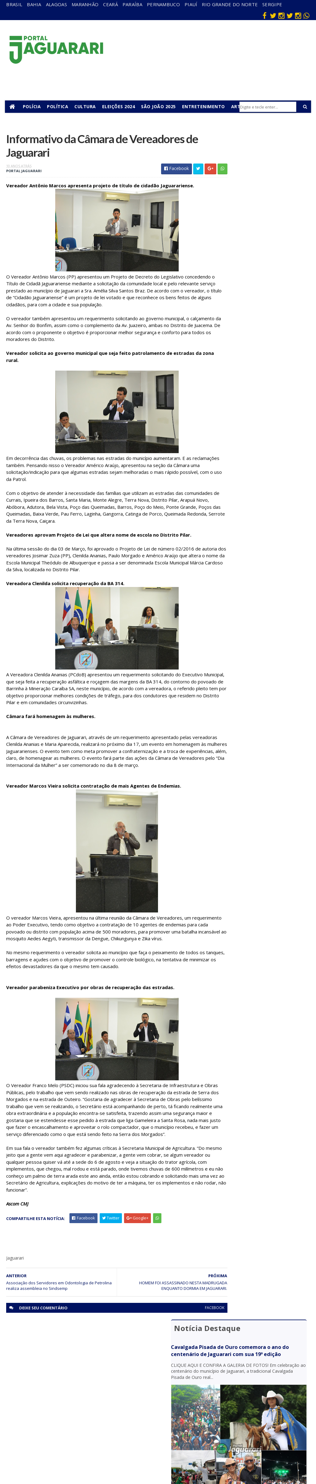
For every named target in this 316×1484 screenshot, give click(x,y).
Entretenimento (204, 106)
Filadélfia (77, 1378)
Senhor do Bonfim (79, 1443)
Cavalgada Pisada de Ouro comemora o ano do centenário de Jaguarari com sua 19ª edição (261, 165)
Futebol (168, 1410)
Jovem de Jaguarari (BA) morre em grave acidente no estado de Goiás (257, 322)
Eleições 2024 (119, 106)
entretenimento (175, 1381)
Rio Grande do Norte (230, 4)
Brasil (14, 4)
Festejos (169, 1401)
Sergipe (272, 4)
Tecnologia (79, 1454)
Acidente (78, 1360)
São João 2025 (160, 106)
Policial (167, 1419)
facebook (192, 1332)
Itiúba (75, 1396)
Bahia (34, 4)
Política (59, 106)
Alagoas (56, 4)
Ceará (110, 4)
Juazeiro (77, 1404)
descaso (77, 1369)
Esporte (168, 1392)
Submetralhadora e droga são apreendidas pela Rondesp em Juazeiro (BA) (261, 420)
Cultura (87, 106)
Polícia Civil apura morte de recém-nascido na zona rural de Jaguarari (257, 370)
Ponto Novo (80, 1431)
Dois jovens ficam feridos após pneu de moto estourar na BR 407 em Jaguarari (262, 346)
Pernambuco (163, 4)
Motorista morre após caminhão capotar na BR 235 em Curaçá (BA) (256, 394)
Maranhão (85, 4)
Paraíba (132, 4)
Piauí (191, 4)
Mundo (76, 1413)
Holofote (77, 1387)
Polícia (33, 106)
